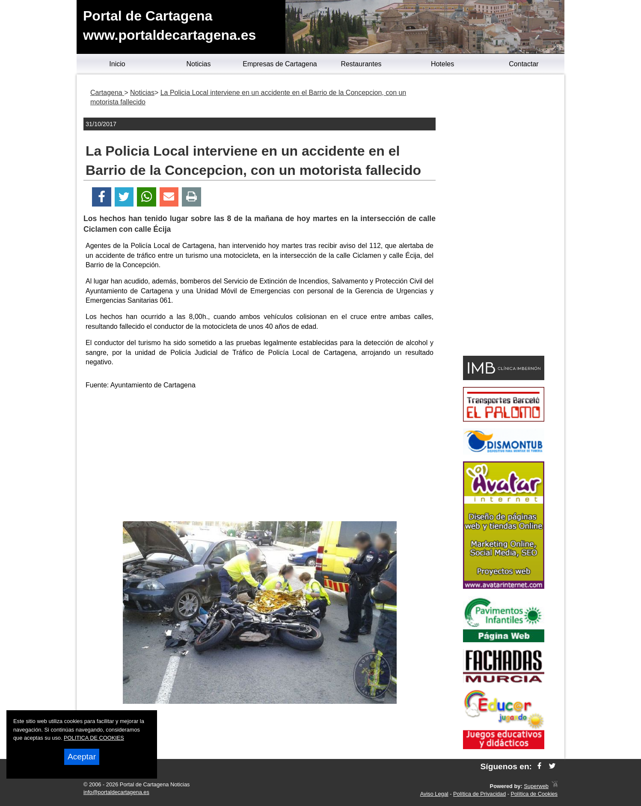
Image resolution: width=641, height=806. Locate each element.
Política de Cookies (534, 794)
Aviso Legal (434, 794)
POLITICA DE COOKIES (94, 738)
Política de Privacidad (479, 794)
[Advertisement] (259, 457)
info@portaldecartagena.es (116, 792)
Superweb (536, 786)
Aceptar (82, 756)
